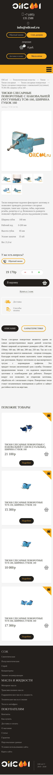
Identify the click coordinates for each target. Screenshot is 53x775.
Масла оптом (37, 56)
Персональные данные (11, 742)
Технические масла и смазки (14, 699)
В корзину (12, 282)
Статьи (4, 733)
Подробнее (26, 463)
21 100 (10, 454)
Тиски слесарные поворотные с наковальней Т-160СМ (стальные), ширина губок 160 (25, 447)
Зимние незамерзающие (12, 675)
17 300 (10, 625)
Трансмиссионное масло (12, 690)
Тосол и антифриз (9, 704)
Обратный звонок (16, 35)
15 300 (10, 509)
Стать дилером (37, 35)
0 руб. (30, 47)
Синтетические (8, 657)
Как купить (6, 719)
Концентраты (7, 671)
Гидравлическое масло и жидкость (17, 695)
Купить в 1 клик (26, 291)
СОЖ (4, 651)
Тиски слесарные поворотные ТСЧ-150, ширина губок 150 (24, 503)
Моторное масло (8, 685)
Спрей (4, 666)
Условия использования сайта (14, 747)
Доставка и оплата (16, 56)
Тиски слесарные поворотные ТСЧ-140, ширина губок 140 (24, 561)
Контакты (5, 714)
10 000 (10, 567)
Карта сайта (6, 751)
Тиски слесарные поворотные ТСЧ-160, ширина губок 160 (24, 619)
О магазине (6, 728)
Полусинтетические (10, 661)
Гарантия (5, 737)
